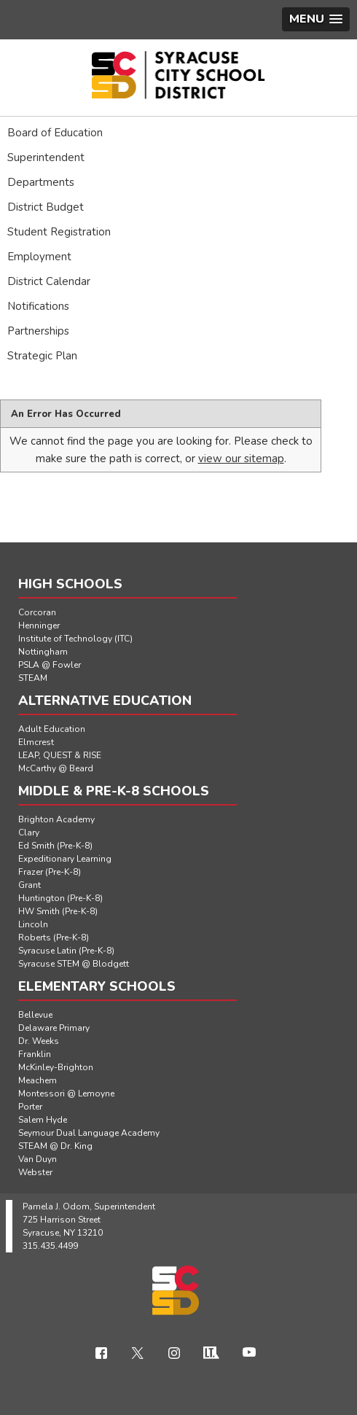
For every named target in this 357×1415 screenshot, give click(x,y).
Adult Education (51, 729)
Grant (29, 885)
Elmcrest (36, 742)
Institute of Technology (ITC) (75, 638)
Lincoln (33, 924)
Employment (39, 256)
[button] (316, 19)
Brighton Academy (56, 819)
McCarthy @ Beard (55, 768)
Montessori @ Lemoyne (66, 1093)
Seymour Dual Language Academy (89, 1133)
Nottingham (43, 652)
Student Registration (59, 232)
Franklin (34, 1054)
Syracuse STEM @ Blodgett (73, 964)
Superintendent (46, 157)
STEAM (32, 678)
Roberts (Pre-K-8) (53, 937)
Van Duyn (37, 1159)
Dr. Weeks (38, 1041)
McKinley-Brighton (55, 1067)
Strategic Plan (42, 355)
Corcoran (37, 612)
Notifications (38, 306)
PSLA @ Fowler (49, 665)
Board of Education (55, 132)
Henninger (39, 625)
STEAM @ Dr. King (55, 1146)
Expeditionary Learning (64, 859)
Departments (40, 182)
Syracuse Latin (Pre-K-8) (66, 950)
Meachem (37, 1080)
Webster (35, 1172)
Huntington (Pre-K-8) (60, 898)
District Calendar (48, 281)
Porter (30, 1106)
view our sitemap (241, 458)
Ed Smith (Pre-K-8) (55, 845)
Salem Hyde (42, 1120)
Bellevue (35, 1015)
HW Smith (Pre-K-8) (58, 911)
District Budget (45, 207)
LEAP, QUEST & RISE (59, 755)
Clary (28, 832)
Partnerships (38, 331)
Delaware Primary (54, 1028)
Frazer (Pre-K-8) (49, 872)
